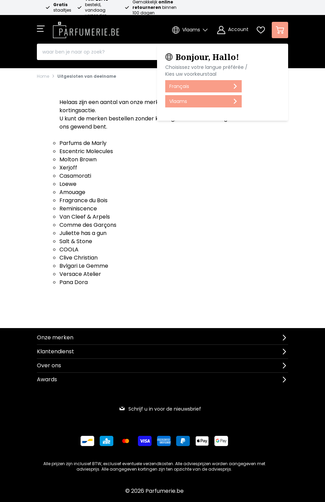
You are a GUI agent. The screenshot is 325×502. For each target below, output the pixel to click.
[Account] (233, 30)
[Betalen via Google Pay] (221, 441)
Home (43, 76)
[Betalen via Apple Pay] (202, 441)
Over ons (49, 365)
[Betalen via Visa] (145, 441)
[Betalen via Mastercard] (125, 441)
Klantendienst (55, 351)
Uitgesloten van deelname (86, 76)
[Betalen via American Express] (164, 441)
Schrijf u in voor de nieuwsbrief (160, 408)
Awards (47, 379)
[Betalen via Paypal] (183, 441)
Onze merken (55, 337)
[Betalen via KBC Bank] (106, 441)
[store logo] (86, 28)
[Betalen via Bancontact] (87, 441)
